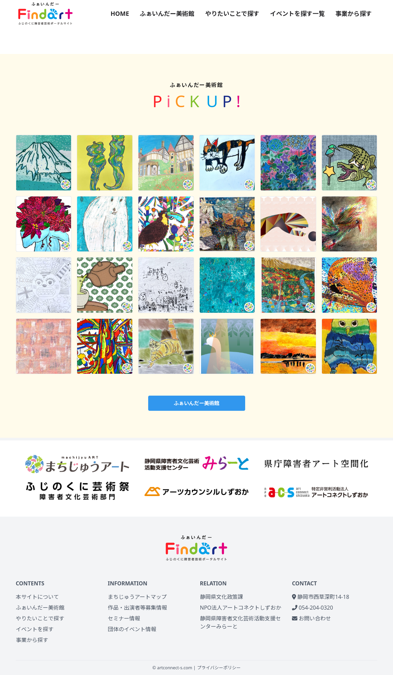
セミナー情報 (124, 618)
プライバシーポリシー (219, 668)
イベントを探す (35, 629)
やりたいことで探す (232, 13)
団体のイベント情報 (132, 629)
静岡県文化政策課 (221, 597)
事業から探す (353, 13)
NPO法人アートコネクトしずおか (240, 607)
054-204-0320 (312, 607)
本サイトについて (37, 597)
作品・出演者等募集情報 (137, 607)
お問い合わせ (311, 618)
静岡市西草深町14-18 (320, 597)
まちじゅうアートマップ (137, 597)
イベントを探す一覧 (297, 13)
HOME (119, 13)
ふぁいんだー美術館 (167, 13)
